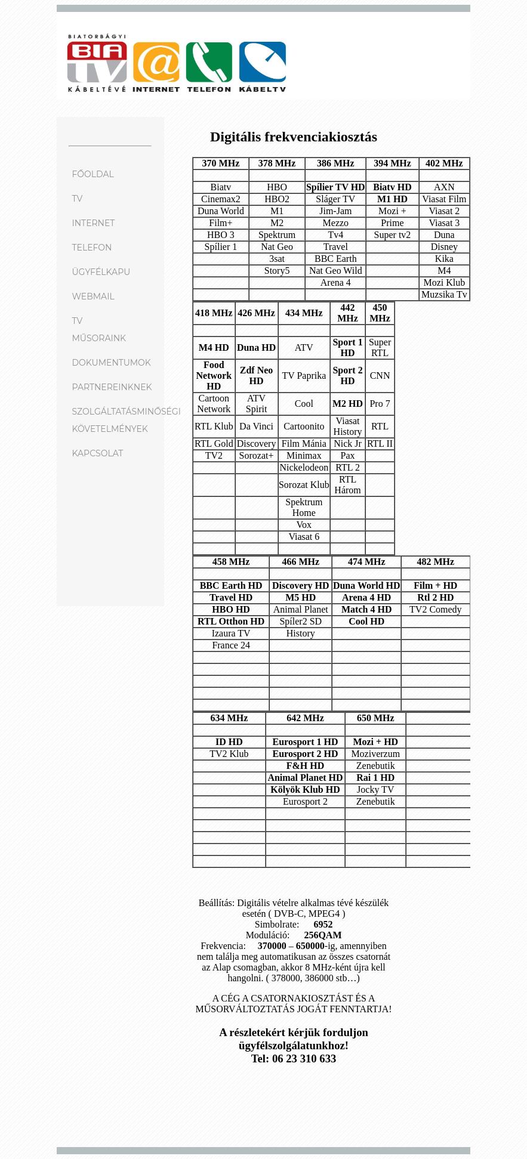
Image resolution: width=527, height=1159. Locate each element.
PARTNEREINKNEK (112, 387)
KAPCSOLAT (97, 453)
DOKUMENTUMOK (111, 362)
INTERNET (93, 223)
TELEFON (92, 247)
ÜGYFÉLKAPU (101, 272)
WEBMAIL (93, 296)
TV (77, 198)
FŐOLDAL (92, 174)
